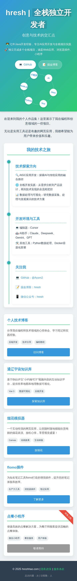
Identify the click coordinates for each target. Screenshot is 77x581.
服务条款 (59, 569)
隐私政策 (46, 569)
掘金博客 (50, 65)
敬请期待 (38, 548)
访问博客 (38, 352)
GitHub (25, 65)
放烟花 (39, 450)
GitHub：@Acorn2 (29, 277)
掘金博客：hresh (28, 287)
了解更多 (38, 499)
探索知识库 (38, 401)
